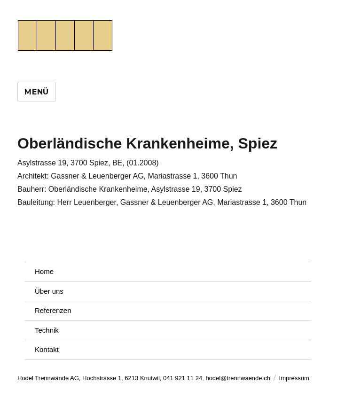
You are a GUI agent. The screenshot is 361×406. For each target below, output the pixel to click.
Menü (36, 91)
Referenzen (53, 310)
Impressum (294, 378)
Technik (47, 330)
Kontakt (47, 349)
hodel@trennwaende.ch (237, 378)
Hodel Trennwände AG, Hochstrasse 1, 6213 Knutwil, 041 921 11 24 (109, 378)
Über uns (49, 291)
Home (44, 271)
